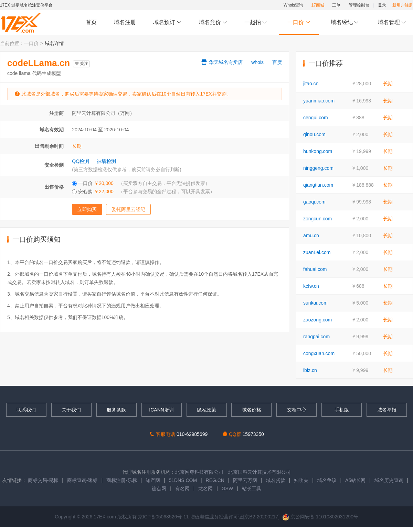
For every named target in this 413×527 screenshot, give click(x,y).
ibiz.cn (310, 370)
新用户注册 (402, 5)
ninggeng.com (318, 168)
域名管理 (392, 22)
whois (257, 62)
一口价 (299, 22)
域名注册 (125, 22)
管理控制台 (359, 5)
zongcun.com (317, 218)
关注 (81, 63)
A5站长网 (355, 480)
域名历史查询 (388, 480)
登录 (382, 5)
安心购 (143, 191)
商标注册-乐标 (121, 480)
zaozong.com (317, 319)
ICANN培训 (161, 410)
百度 (277, 62)
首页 (91, 22)
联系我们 (26, 410)
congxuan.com (319, 353)
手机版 (342, 410)
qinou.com (314, 134)
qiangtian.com (318, 185)
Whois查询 (293, 5)
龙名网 (205, 488)
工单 (336, 5)
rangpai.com (316, 336)
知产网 (153, 480)
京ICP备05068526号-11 (164, 516)
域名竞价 (213, 22)
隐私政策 (206, 410)
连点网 (159, 488)
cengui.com (315, 117)
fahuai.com (315, 269)
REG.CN (215, 480)
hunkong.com (317, 151)
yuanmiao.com (319, 100)
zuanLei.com (316, 252)
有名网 (182, 488)
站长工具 (251, 488)
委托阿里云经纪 (128, 209)
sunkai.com (315, 303)
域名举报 (386, 410)
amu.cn (311, 235)
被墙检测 (106, 161)
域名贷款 (275, 480)
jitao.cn (310, 83)
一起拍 (256, 22)
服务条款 (116, 410)
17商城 (317, 5)
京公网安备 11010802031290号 (320, 516)
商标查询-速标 (83, 480)
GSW (227, 488)
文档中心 (296, 410)
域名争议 (327, 480)
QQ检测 (80, 161)
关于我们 (71, 410)
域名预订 (167, 22)
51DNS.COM (183, 480)
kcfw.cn (311, 286)
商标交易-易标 (43, 480)
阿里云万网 (245, 480)
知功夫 (301, 480)
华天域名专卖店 (222, 62)
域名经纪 (344, 22)
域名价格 (251, 410)
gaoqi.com (314, 202)
